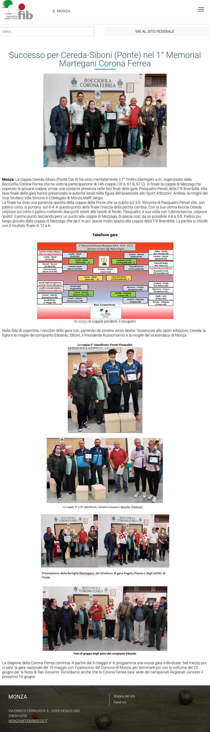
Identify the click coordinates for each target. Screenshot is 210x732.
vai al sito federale (154, 31)
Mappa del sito (124, 696)
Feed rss (120, 702)
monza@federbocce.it (28, 721)
